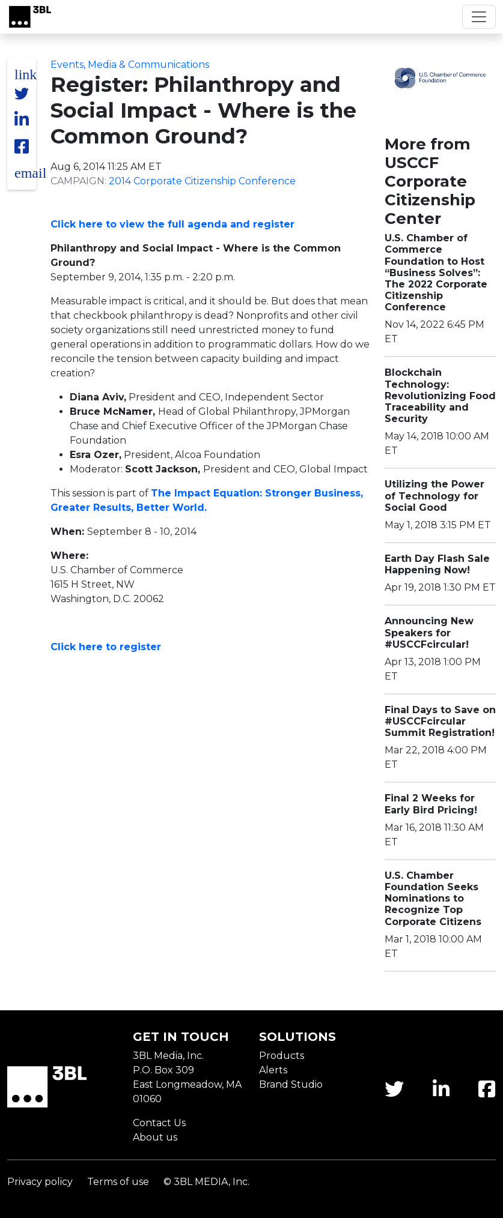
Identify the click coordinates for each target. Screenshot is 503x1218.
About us (155, 1137)
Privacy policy (40, 1181)
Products (281, 1055)
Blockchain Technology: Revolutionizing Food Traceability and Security (440, 395)
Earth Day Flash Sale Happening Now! (437, 564)
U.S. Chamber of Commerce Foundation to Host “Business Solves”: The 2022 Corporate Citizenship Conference (436, 272)
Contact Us (159, 1123)
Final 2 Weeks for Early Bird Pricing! (431, 803)
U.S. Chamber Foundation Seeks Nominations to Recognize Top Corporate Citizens (433, 898)
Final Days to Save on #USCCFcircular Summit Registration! (440, 721)
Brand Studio (291, 1084)
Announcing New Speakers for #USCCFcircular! (429, 632)
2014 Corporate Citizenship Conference (202, 181)
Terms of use (118, 1181)
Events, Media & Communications (129, 64)
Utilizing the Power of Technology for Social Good (434, 495)
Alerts (273, 1070)
